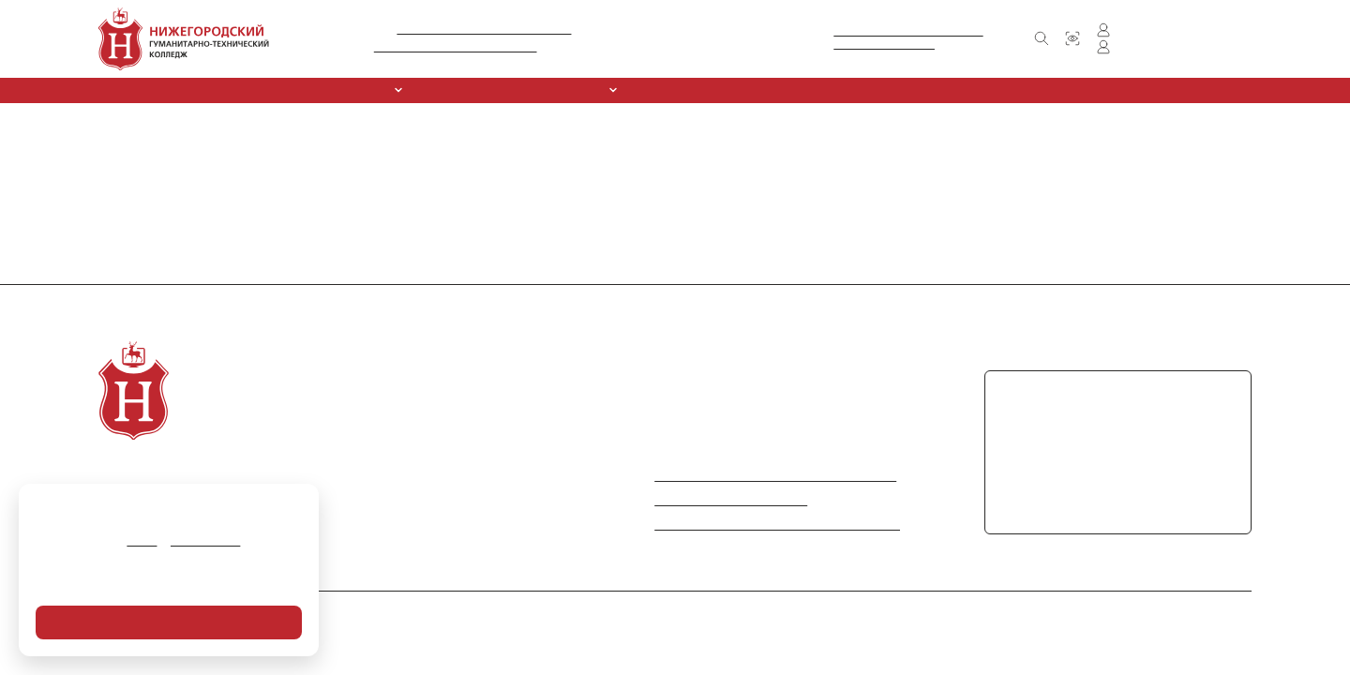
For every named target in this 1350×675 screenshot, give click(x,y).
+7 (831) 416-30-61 (648, 47)
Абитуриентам (578, 89)
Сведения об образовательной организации (232, 89)
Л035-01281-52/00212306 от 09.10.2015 (448, 47)
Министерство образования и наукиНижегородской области (900, 38)
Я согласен (169, 621)
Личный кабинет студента (1151, 30)
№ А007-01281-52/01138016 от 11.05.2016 (480, 30)
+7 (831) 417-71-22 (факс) (1094, 430)
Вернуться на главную (52, 163)
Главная (19, 109)
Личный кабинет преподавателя (1165, 46)
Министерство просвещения (708, 500)
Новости (932, 89)
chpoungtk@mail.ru (1055, 498)
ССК (659, 89)
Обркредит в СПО (828, 89)
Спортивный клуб (336, 500)
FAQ (489, 500)
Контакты (1014, 89)
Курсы (724, 90)
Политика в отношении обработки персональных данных (1120, 612)
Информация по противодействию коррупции (761, 525)
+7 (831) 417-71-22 (742, 47)
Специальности (451, 90)
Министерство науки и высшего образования (759, 476)
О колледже (134, 476)
